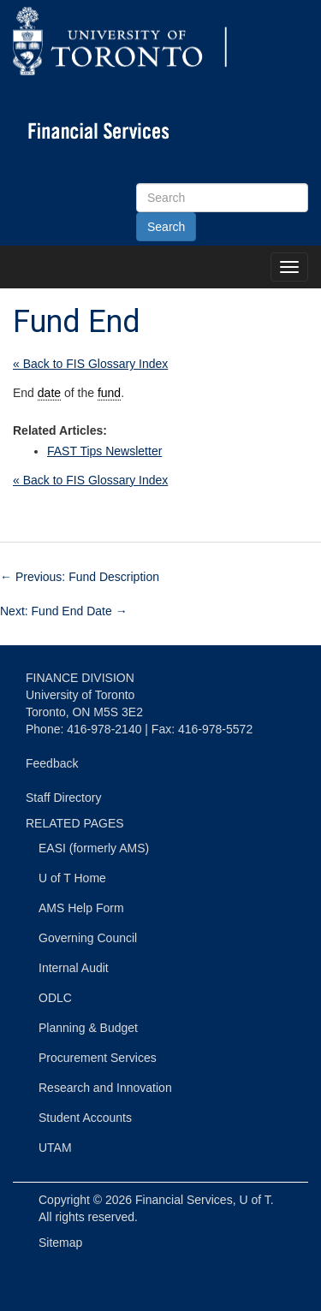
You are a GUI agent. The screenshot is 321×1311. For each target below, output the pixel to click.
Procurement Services (98, 1058)
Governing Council (88, 938)
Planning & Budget (88, 1028)
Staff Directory (63, 797)
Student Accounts (85, 1117)
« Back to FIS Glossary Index (90, 364)
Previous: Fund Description (79, 577)
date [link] (49, 393)
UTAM (55, 1147)
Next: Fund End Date (64, 611)
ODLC (55, 998)
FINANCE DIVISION (80, 678)
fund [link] (109, 393)
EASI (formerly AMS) (94, 848)
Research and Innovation (105, 1087)
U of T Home (72, 878)
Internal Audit (74, 968)
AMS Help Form (81, 908)
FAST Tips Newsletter (104, 451)
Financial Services (184, 1200)
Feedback (52, 763)
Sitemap (60, 1242)
